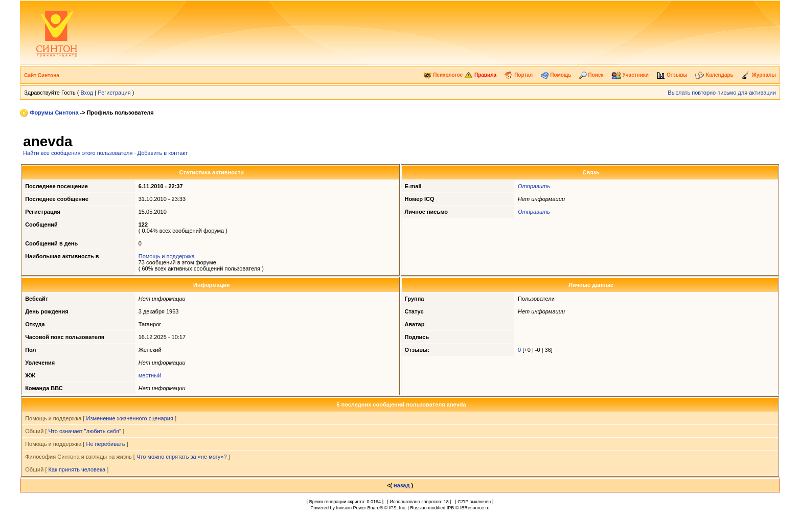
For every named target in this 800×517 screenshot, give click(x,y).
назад (401, 485)
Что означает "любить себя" (85, 431)
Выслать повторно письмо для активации (722, 92)
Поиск (591, 75)
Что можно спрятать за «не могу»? (181, 457)
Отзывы (672, 75)
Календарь (714, 75)
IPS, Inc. (397, 507)
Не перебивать (105, 444)
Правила (480, 75)
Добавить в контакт (163, 153)
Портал (518, 75)
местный (150, 375)
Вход (86, 92)
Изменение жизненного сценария (129, 418)
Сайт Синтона (41, 75)
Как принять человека (77, 469)
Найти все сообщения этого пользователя (77, 153)
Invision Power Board (358, 507)
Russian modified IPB (432, 507)
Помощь (556, 75)
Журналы (758, 75)
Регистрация (114, 92)
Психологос (443, 75)
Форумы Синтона (54, 112)
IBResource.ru (475, 507)
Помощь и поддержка (167, 256)
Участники (630, 75)
